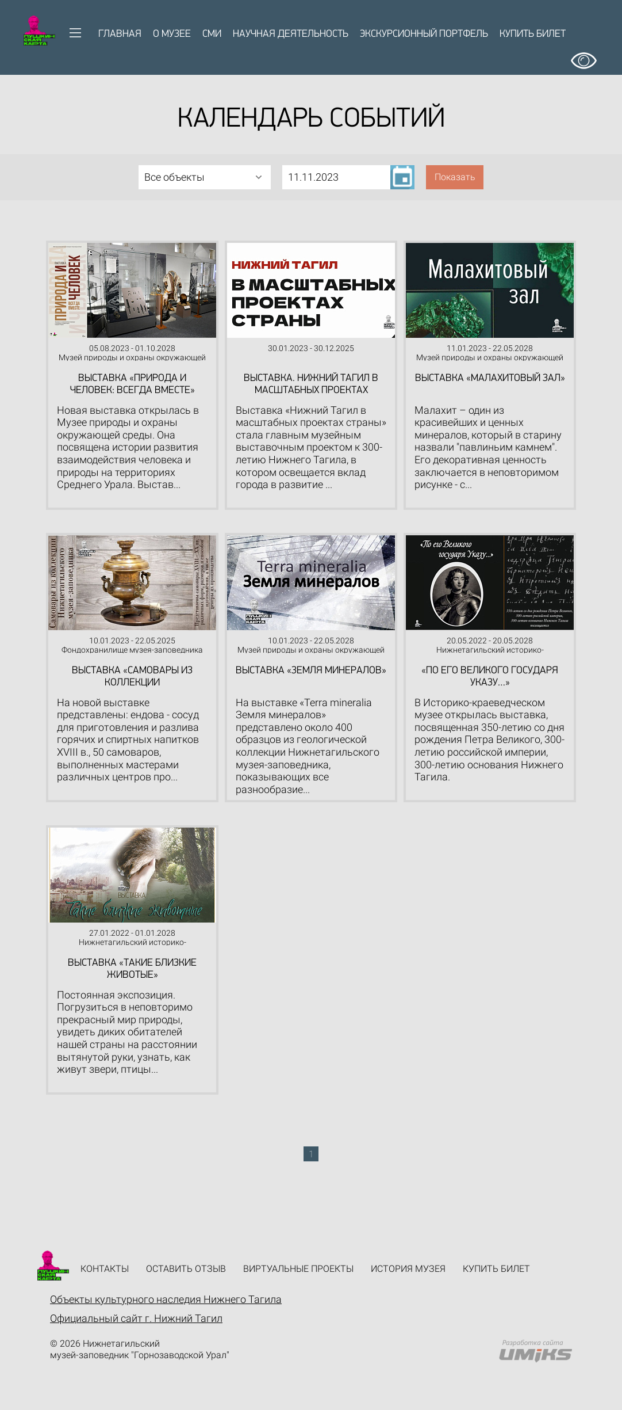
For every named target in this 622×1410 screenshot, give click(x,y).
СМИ (211, 34)
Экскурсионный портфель (424, 34)
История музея (408, 1268)
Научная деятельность (290, 34)
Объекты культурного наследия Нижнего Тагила (166, 1299)
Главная (119, 34)
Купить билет (533, 34)
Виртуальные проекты (298, 1268)
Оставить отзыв (186, 1268)
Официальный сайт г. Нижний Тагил (136, 1318)
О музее (172, 34)
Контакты (104, 1268)
